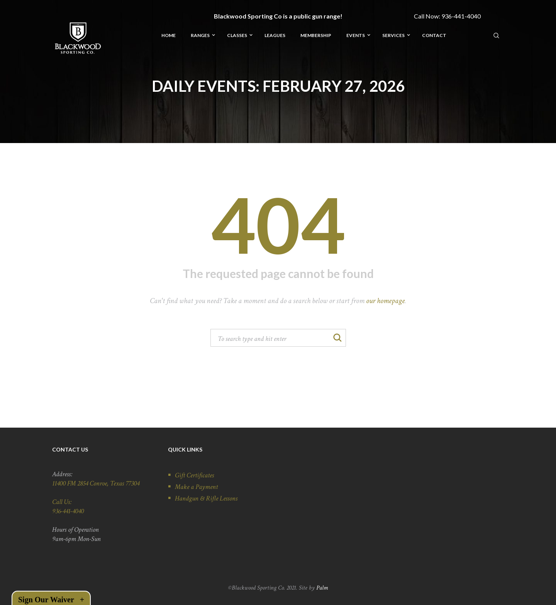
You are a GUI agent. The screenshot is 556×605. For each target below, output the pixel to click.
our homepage (385, 301)
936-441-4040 (461, 16)
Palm (322, 588)
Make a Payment (196, 486)
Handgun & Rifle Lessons (206, 498)
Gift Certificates (194, 475)
